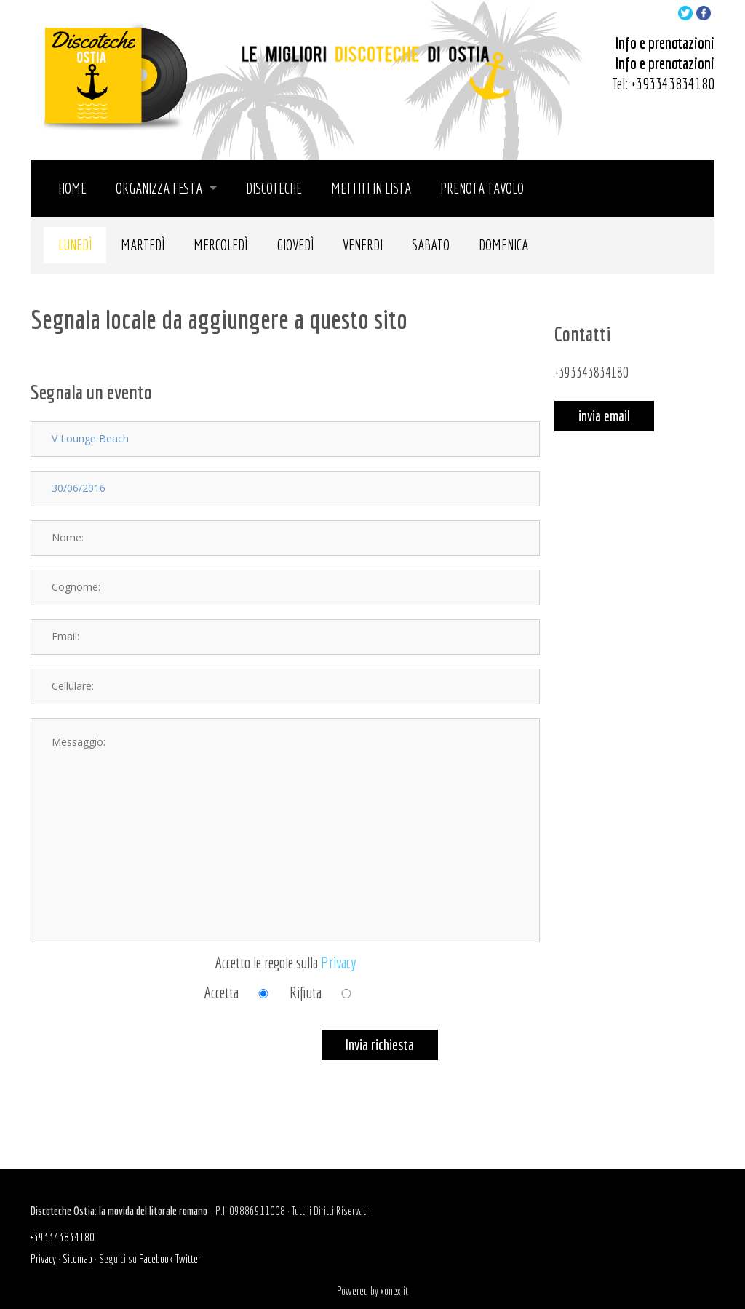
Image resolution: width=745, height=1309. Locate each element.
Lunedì (75, 244)
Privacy (338, 962)
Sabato (431, 244)
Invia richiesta (380, 1044)
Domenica (503, 244)
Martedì (142, 244)
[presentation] (141, 1058)
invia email (604, 415)
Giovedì (295, 244)
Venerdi (363, 244)
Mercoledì (220, 244)
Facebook (156, 1258)
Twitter (188, 1258)
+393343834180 (672, 83)
